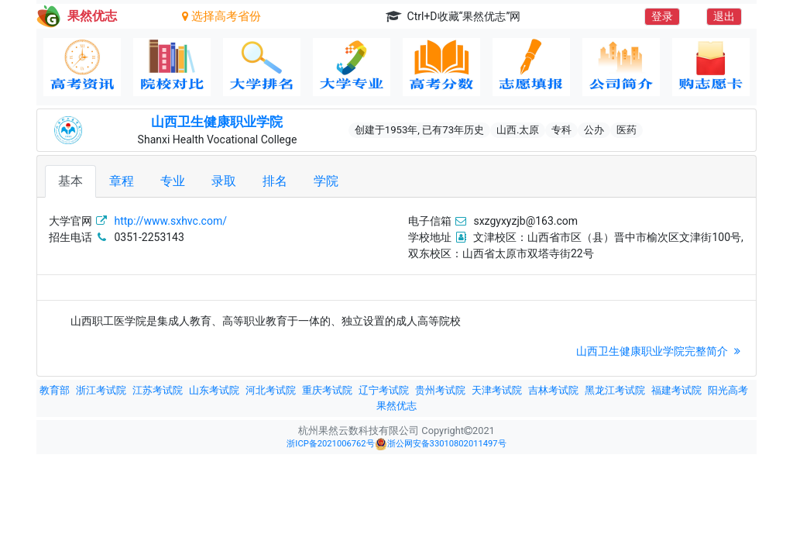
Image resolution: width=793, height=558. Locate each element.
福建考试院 (676, 390)
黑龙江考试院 (615, 390)
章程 (121, 181)
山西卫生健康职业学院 (217, 121)
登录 (662, 16)
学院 (326, 181)
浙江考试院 (101, 390)
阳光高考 (728, 390)
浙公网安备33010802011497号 (440, 444)
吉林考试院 (553, 390)
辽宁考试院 (384, 390)
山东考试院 (214, 390)
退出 (724, 16)
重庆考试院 (327, 390)
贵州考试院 (440, 390)
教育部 (54, 390)
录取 (223, 181)
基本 (70, 181)
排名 (275, 181)
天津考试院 (497, 390)
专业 (172, 181)
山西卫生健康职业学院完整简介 (660, 351)
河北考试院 (270, 390)
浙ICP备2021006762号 (330, 444)
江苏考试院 (157, 390)
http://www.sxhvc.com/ (170, 221)
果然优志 (396, 406)
